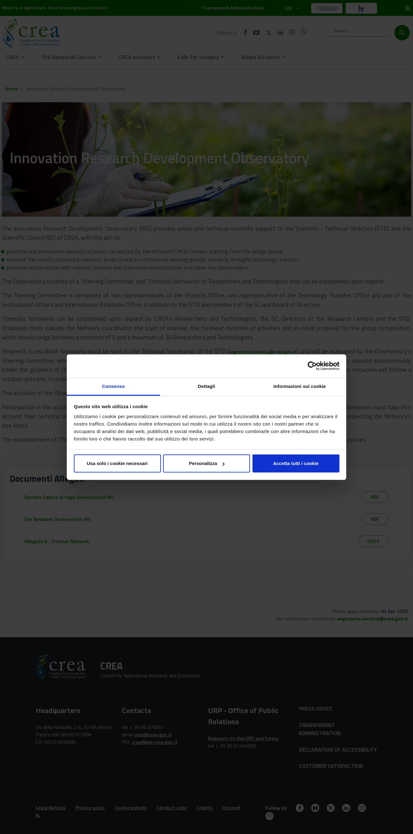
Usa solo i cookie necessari (117, 463)
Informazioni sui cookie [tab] (300, 386)
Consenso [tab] (113, 386)
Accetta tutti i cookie (296, 463)
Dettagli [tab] (206, 386)
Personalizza (207, 463)
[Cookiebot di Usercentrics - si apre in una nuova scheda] (312, 366)
